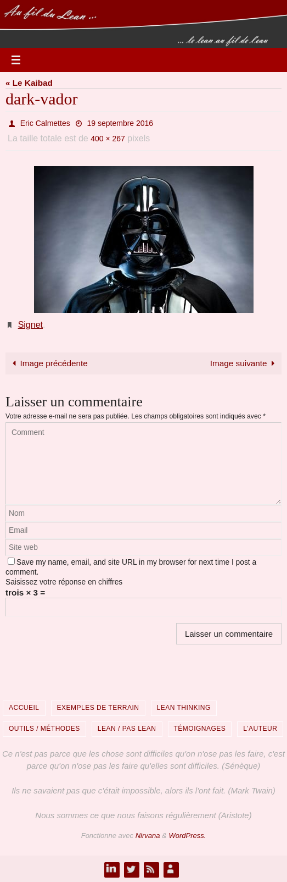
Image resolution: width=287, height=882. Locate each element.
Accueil (24, 708)
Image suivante (244, 363)
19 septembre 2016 (120, 123)
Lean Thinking (184, 708)
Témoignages (200, 728)
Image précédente (48, 363)
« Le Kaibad (29, 82)
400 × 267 (108, 138)
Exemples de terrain (98, 708)
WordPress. (187, 835)
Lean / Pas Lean (127, 728)
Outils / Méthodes (44, 728)
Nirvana (148, 835)
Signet (30, 324)
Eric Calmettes (45, 123)
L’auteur (260, 728)
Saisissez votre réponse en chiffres (63, 582)
